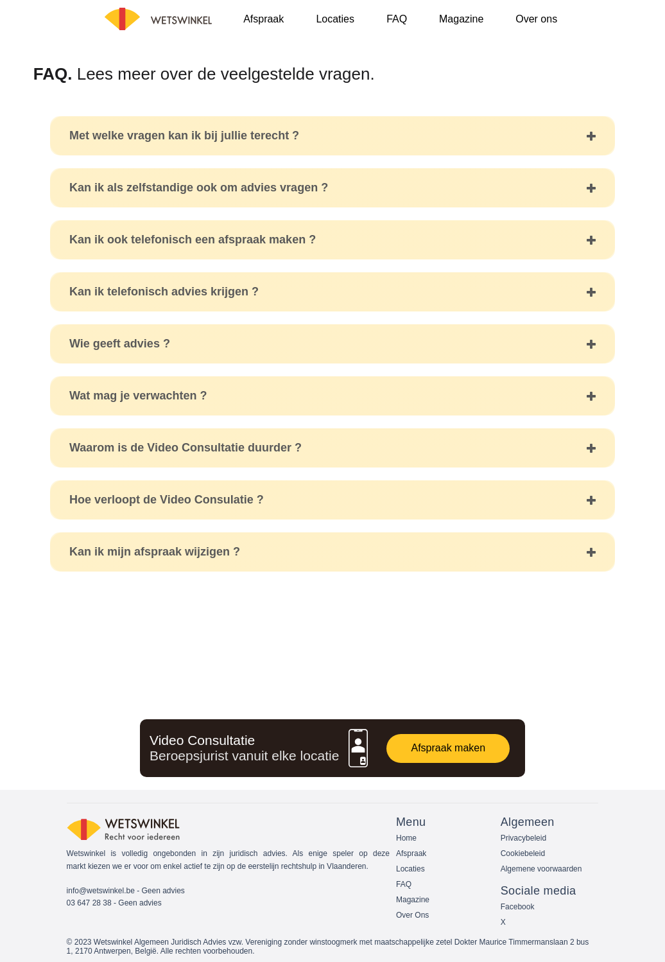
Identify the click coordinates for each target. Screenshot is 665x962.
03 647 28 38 (89, 902)
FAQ (403, 884)
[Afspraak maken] (448, 748)
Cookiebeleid (523, 853)
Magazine (412, 899)
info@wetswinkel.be (101, 890)
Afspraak (411, 853)
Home (406, 838)
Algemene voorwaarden (541, 868)
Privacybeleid (523, 838)
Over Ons (412, 915)
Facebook (518, 906)
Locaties (410, 868)
